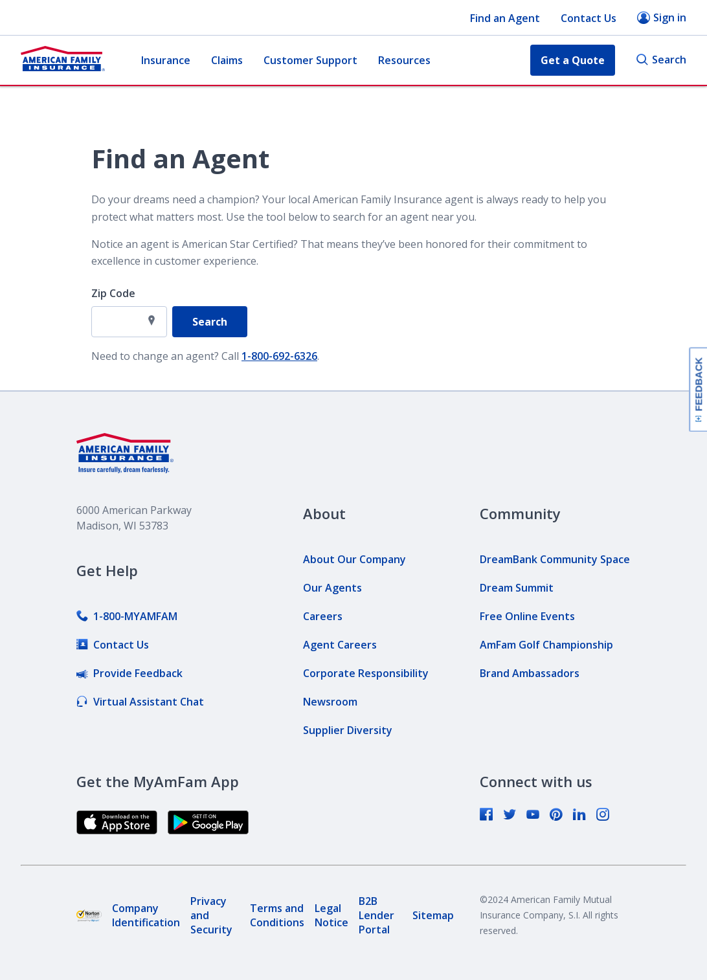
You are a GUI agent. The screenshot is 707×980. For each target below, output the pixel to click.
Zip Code (113, 293)
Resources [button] (404, 60)
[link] (127, 616)
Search (661, 60)
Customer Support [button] (310, 60)
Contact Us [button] (588, 18)
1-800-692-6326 (279, 356)
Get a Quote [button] (573, 60)
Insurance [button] (165, 60)
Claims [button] (227, 60)
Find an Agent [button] (505, 18)
